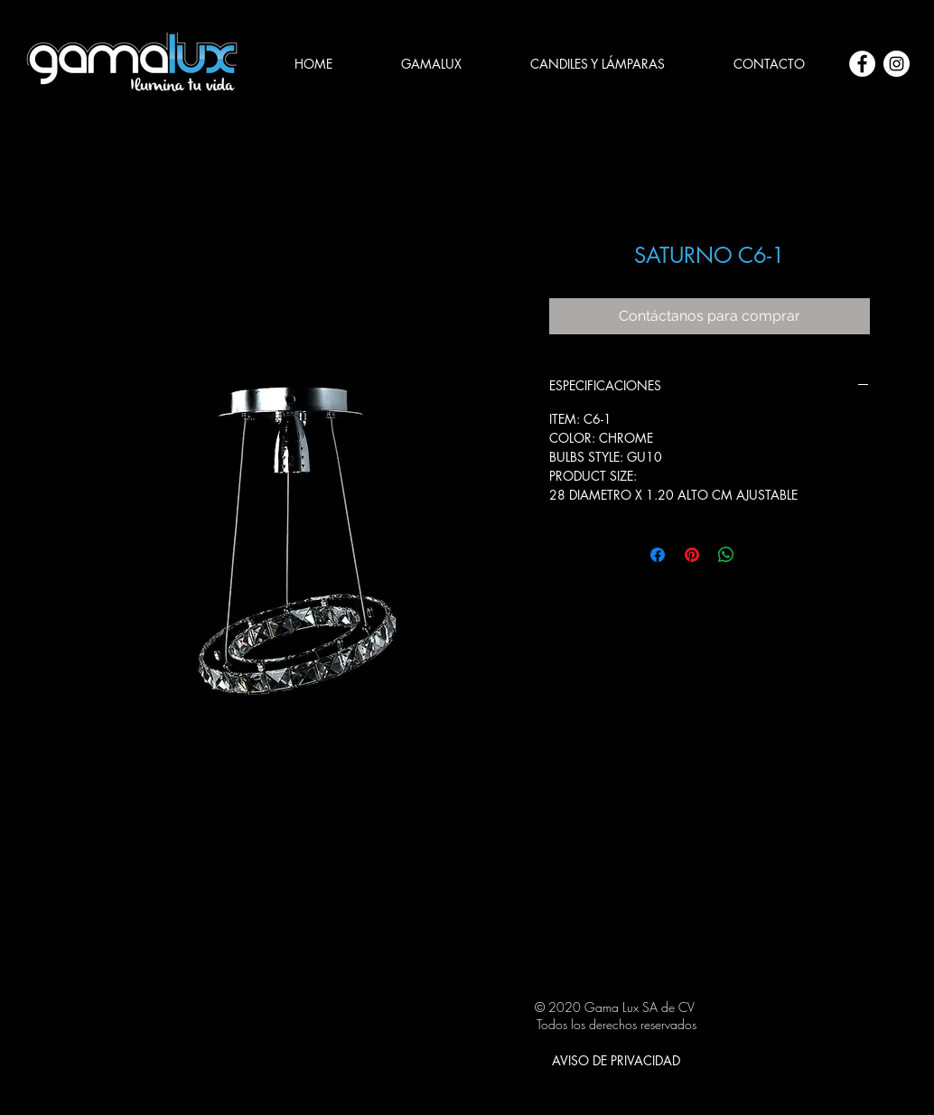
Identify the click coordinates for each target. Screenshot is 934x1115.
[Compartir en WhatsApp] (726, 555)
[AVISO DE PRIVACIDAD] (616, 1060)
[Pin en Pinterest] (692, 555)
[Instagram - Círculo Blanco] (896, 64)
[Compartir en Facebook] (657, 555)
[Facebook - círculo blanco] (862, 64)
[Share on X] (760, 555)
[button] (597, 64)
